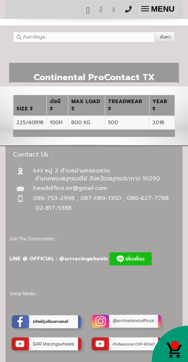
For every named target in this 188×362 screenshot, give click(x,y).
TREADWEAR (125, 104)
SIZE (24, 109)
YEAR (159, 104)
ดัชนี (55, 104)
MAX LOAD (85, 104)
